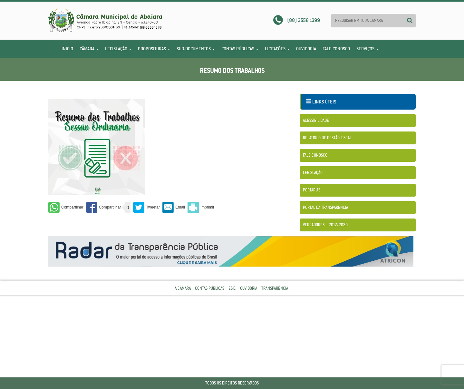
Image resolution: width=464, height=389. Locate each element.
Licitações (277, 49)
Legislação (118, 49)
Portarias (311, 190)
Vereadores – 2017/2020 (325, 224)
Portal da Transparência (325, 207)
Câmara (89, 49)
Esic (232, 288)
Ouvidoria (306, 49)
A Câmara (183, 288)
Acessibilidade (316, 120)
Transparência (274, 288)
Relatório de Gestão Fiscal (327, 137)
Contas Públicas (239, 49)
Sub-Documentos (196, 49)
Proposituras (154, 49)
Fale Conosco (336, 49)
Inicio (67, 49)
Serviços (367, 49)
